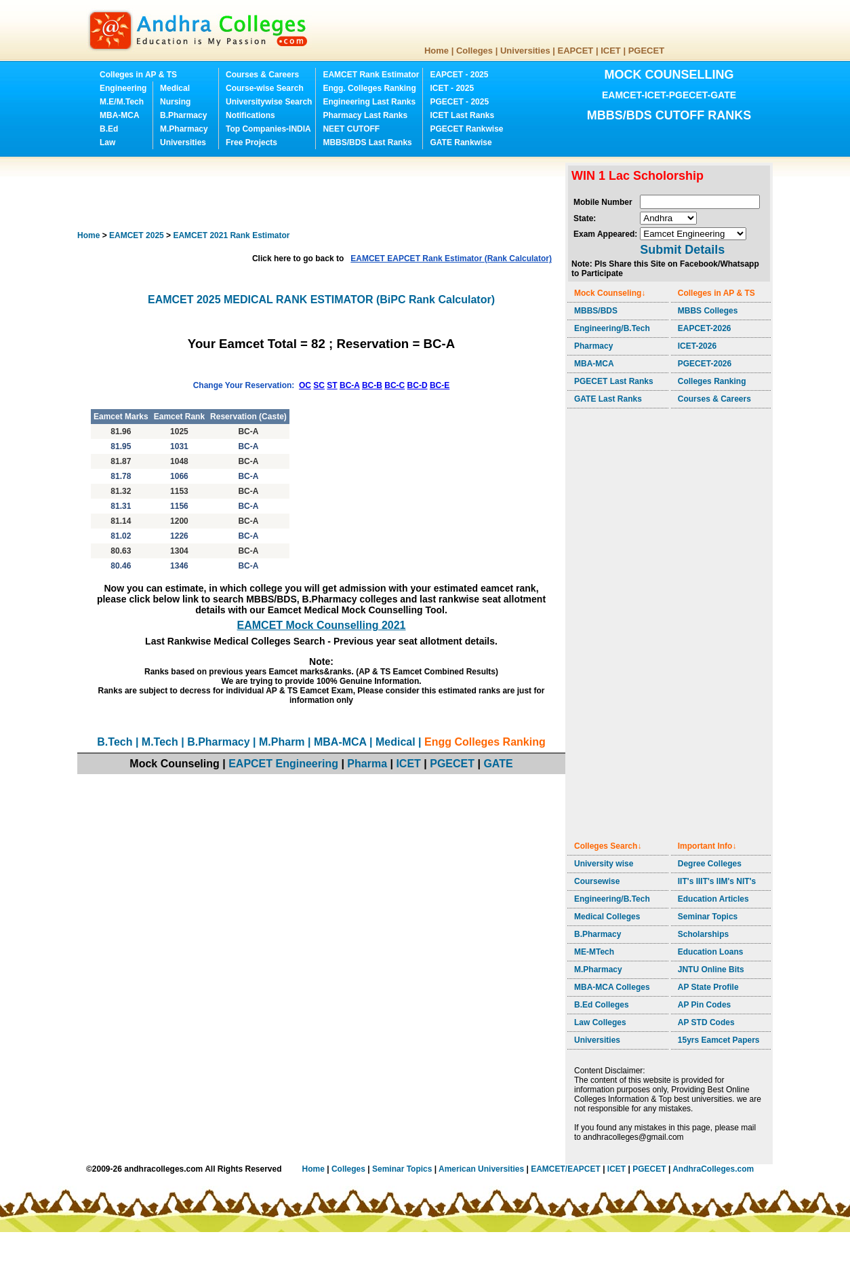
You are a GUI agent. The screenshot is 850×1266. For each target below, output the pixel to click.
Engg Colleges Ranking (485, 742)
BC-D (417, 385)
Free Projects (251, 142)
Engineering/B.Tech (612, 328)
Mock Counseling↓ (609, 293)
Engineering (123, 88)
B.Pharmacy (183, 115)
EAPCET (576, 50)
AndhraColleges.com (713, 1169)
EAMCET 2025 (136, 235)
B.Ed (109, 129)
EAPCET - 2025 (459, 74)
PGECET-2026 (704, 363)
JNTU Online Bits (711, 969)
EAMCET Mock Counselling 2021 (321, 625)
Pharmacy (593, 346)
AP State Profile (708, 987)
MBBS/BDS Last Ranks (367, 142)
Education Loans (711, 952)
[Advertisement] (324, 193)
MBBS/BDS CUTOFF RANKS (669, 115)
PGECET (646, 50)
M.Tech (160, 742)
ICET (611, 50)
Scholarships (703, 934)
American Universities (481, 1169)
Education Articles (713, 899)
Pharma (367, 763)
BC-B (372, 385)
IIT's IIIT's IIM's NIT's (717, 881)
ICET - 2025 (452, 88)
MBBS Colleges (708, 310)
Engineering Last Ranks (369, 102)
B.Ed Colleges (601, 1005)
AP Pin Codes (704, 1005)
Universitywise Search (269, 102)
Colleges (474, 50)
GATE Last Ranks (608, 399)
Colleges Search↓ (607, 846)
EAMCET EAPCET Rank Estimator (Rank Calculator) (451, 258)
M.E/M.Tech (122, 102)
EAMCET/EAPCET (566, 1169)
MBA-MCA (120, 115)
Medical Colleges (607, 916)
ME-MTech (594, 952)
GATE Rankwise (460, 142)
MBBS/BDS (596, 310)
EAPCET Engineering (283, 763)
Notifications (250, 115)
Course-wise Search (265, 88)
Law (107, 142)
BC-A (350, 385)
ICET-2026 (697, 346)
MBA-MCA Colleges (612, 987)
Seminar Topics (707, 916)
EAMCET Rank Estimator (371, 74)
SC (319, 385)
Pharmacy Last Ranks (365, 115)
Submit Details (682, 249)
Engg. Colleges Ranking (369, 88)
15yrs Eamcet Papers (719, 1040)
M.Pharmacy (184, 129)
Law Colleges (600, 1022)
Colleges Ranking (712, 381)
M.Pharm (282, 742)
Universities (525, 50)
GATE (497, 763)
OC (305, 385)
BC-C (394, 385)
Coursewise (597, 881)
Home (436, 50)
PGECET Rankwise (466, 129)
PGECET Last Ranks (613, 381)
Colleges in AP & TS (138, 74)
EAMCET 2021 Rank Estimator (231, 235)
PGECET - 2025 (459, 102)
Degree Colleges (710, 863)
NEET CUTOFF (351, 129)
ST (332, 385)
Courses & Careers (262, 74)
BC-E (439, 385)
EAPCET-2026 (704, 328)
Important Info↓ (707, 846)
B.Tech (114, 742)
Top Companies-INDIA (268, 129)
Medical (175, 88)
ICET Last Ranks (462, 115)
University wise (603, 863)
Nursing (175, 102)
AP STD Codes (706, 1022)
